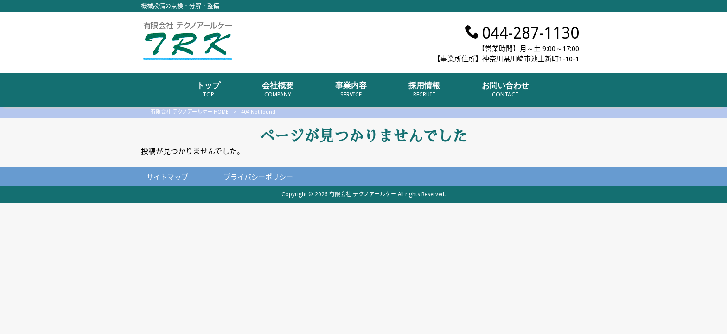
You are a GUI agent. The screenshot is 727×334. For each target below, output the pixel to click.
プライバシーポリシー (258, 177)
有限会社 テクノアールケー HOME (190, 112)
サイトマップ (167, 177)
